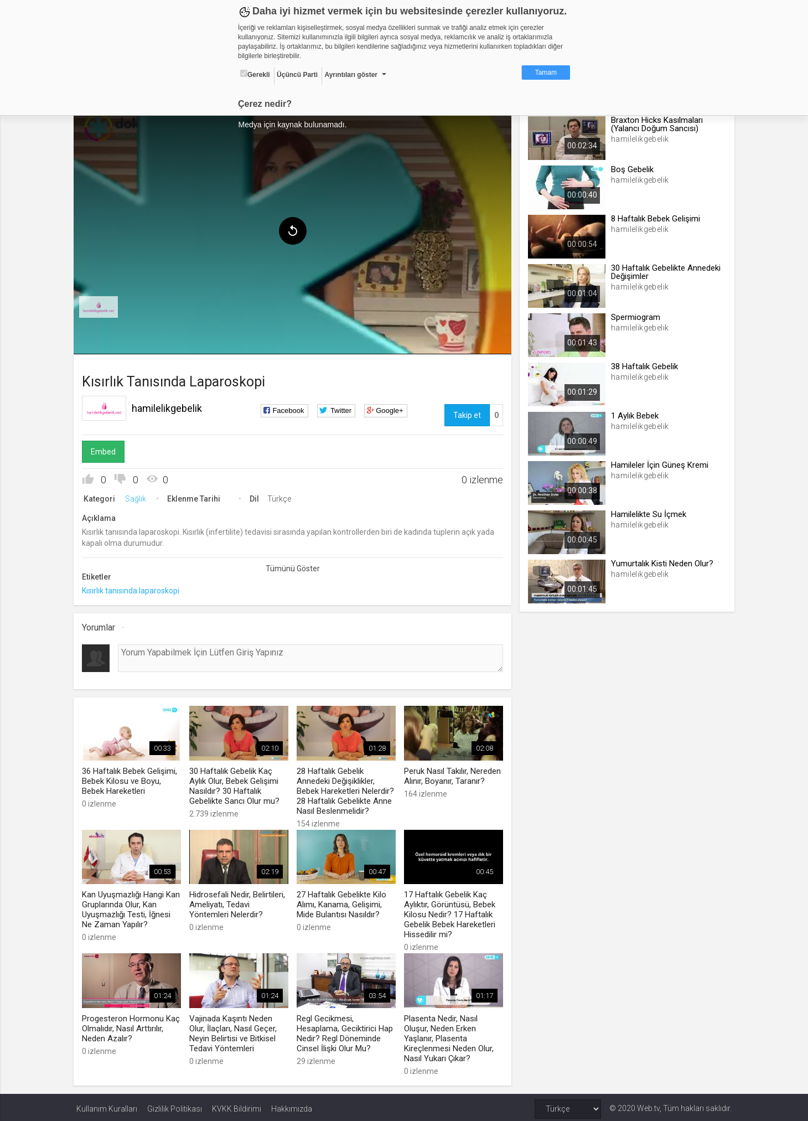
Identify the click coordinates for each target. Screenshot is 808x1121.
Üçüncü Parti (297, 75)
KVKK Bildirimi (236, 1105)
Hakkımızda (291, 1105)
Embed (106, 450)
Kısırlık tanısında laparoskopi (133, 589)
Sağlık (138, 497)
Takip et (466, 413)
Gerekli (255, 74)
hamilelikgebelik (169, 406)
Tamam (546, 72)
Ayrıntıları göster (350, 75)
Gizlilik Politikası (174, 1105)
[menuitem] (101, 306)
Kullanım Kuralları (106, 1105)
